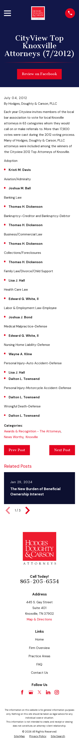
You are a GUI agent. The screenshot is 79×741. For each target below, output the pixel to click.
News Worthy (13, 437)
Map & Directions (39, 619)
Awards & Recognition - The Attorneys (32, 431)
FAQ (39, 664)
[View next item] (27, 510)
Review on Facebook (39, 74)
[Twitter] (39, 692)
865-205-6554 (39, 581)
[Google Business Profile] (31, 692)
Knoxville (32, 437)
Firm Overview (39, 648)
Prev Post (17, 450)
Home (39, 639)
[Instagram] (57, 692)
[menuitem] (19, 736)
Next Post (62, 450)
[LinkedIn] (48, 692)
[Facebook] (22, 692)
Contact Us (39, 673)
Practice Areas (39, 656)
